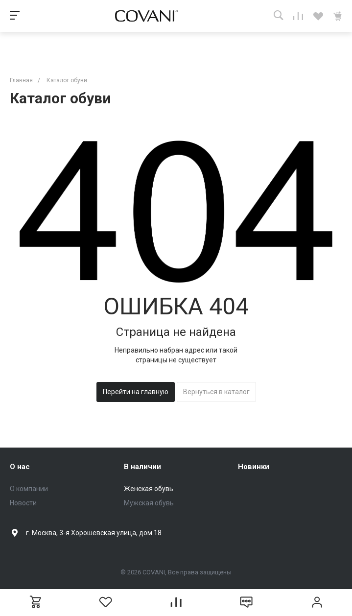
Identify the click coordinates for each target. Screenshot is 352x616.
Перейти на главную (135, 392)
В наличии (142, 466)
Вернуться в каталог (216, 392)
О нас (20, 466)
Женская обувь (148, 489)
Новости (23, 503)
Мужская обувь (149, 503)
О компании (29, 489)
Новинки (253, 466)
